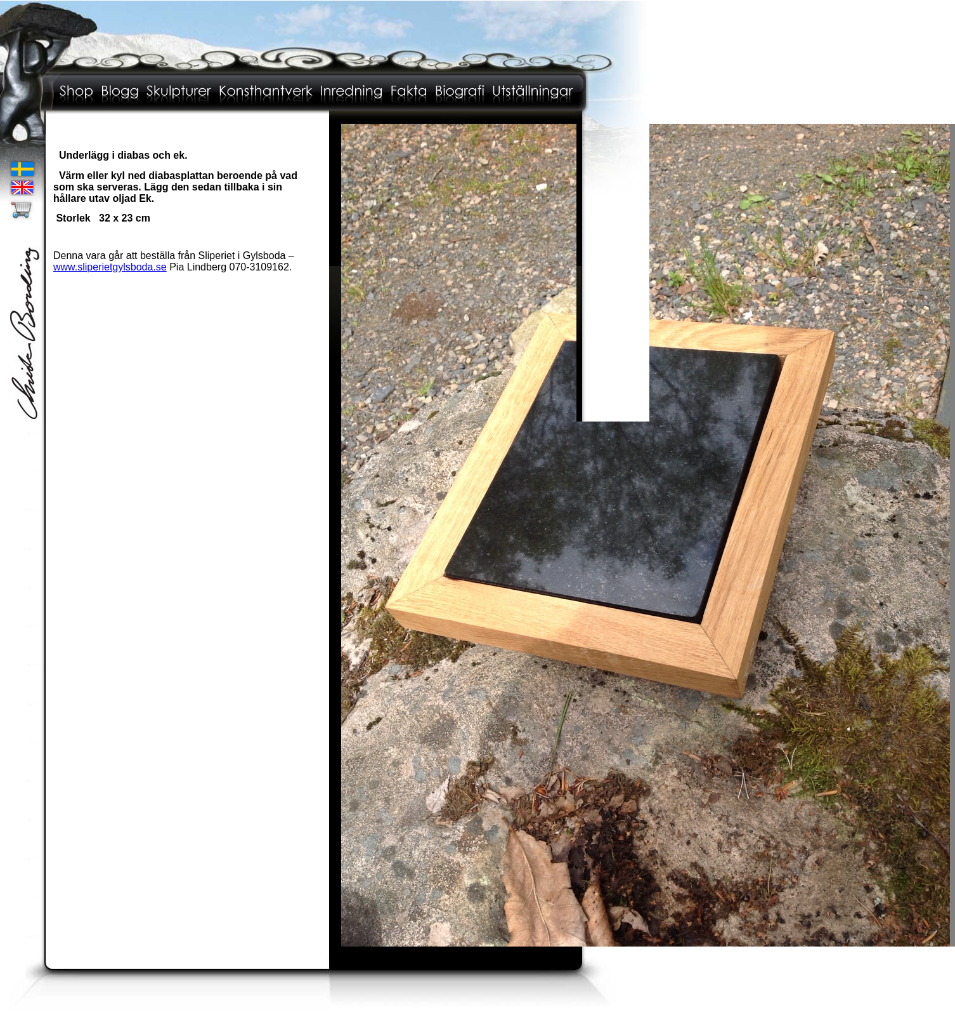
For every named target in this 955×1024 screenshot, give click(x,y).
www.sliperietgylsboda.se (110, 267)
